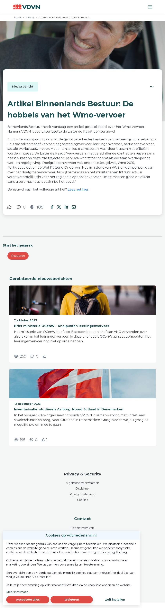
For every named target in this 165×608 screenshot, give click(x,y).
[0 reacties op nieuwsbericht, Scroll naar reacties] (21, 207)
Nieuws (30, 17)
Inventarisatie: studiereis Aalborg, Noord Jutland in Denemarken (68, 409)
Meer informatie (17, 592)
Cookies (82, 500)
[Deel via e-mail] (74, 207)
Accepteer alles (28, 599)
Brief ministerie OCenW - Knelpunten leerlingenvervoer (61, 326)
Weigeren (71, 599)
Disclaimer (82, 488)
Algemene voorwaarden (82, 483)
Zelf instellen (115, 599)
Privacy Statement (83, 494)
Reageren (18, 255)
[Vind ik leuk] (10, 207)
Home (17, 17)
